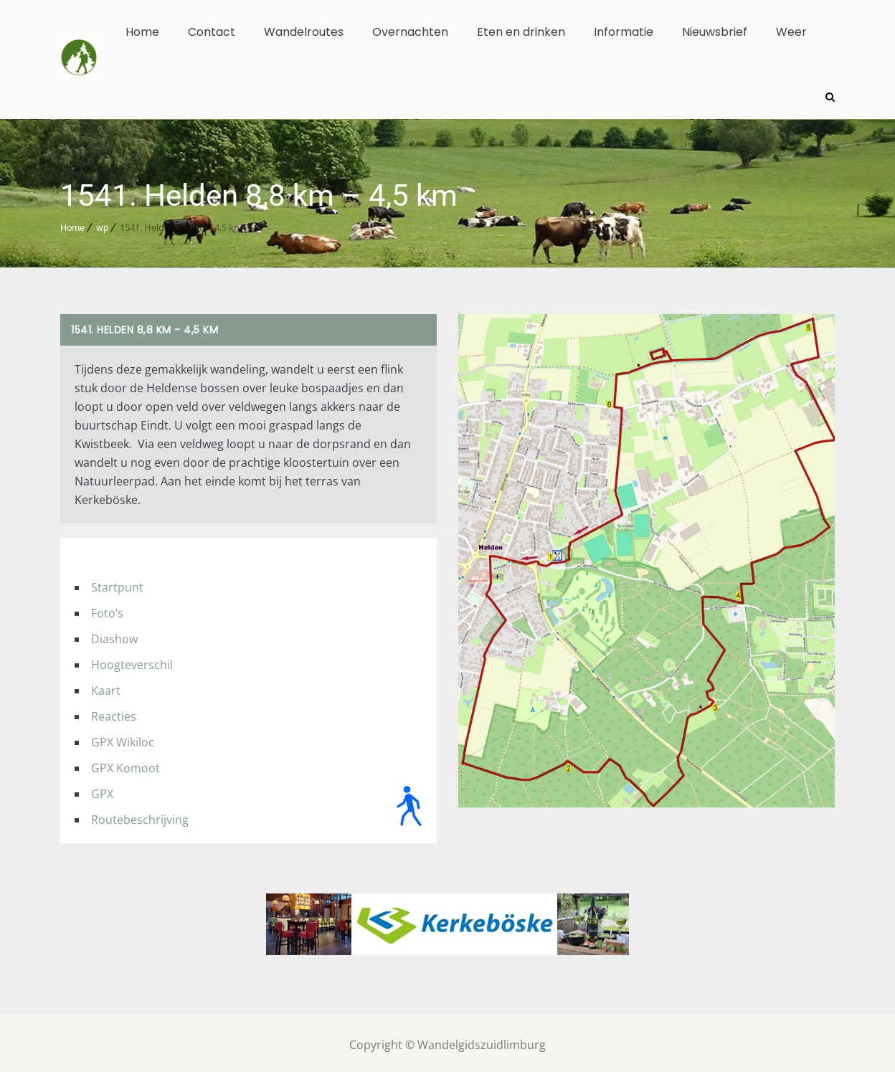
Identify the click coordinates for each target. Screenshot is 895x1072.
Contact (211, 32)
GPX (102, 789)
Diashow (114, 634)
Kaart (105, 686)
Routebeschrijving (140, 815)
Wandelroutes (304, 32)
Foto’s (107, 609)
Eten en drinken (521, 32)
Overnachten (410, 32)
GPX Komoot (125, 764)
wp (102, 223)
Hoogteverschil (132, 660)
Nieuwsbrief (714, 32)
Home (142, 32)
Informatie (623, 32)
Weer (791, 32)
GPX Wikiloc (122, 738)
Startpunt (117, 583)
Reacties (113, 712)
